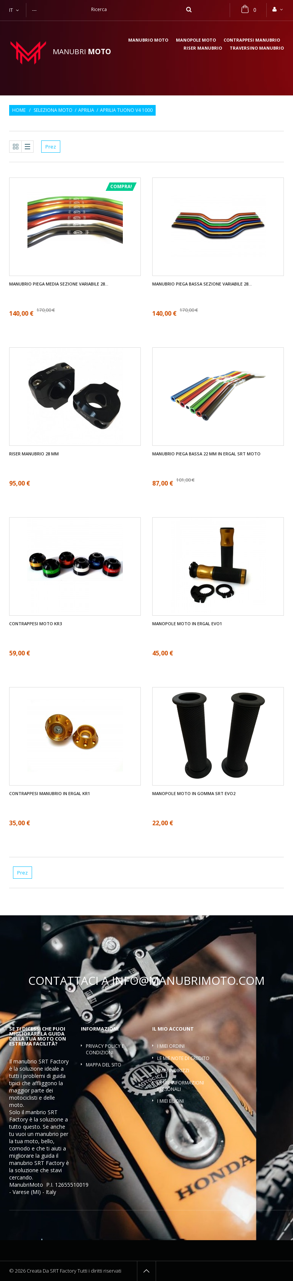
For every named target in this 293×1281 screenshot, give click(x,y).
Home (19, 110)
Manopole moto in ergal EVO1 (187, 623)
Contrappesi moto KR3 (35, 623)
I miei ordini (171, 1046)
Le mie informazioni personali (180, 1085)
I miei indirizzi (173, 1070)
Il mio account (173, 1028)
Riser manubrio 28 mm (34, 454)
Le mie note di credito (183, 1058)
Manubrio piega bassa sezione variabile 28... (202, 284)
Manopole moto (196, 40)
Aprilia (86, 110)
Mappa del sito (103, 1065)
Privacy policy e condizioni (105, 1049)
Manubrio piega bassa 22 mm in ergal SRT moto (206, 454)
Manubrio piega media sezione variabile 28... (58, 284)
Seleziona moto (53, 110)
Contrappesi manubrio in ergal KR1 (49, 793)
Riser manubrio (203, 48)
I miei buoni (170, 1101)
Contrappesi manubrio (252, 40)
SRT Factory (49, 1162)
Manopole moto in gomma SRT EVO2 (193, 793)
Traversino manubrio (257, 48)
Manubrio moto (148, 40)
